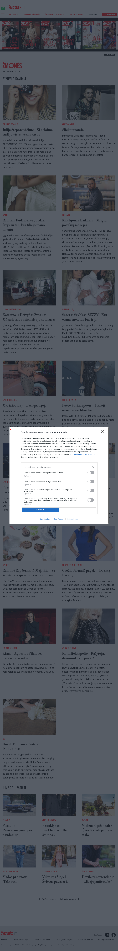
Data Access (59, 519)
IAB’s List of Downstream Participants (83, 454)
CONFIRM (40, 510)
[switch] (91, 472)
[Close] (103, 432)
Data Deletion (45, 519)
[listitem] (59, 467)
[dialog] (59, 475)
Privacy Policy (73, 519)
